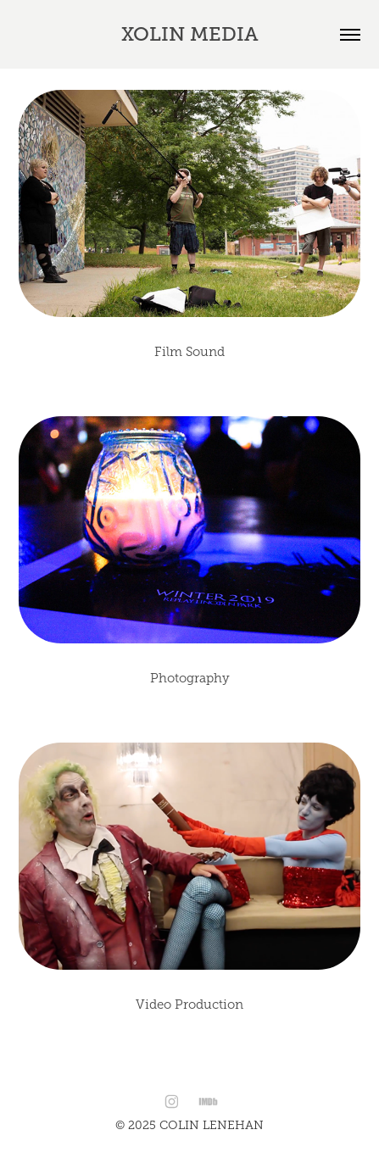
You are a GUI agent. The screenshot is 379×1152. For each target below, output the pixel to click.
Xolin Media (190, 34)
